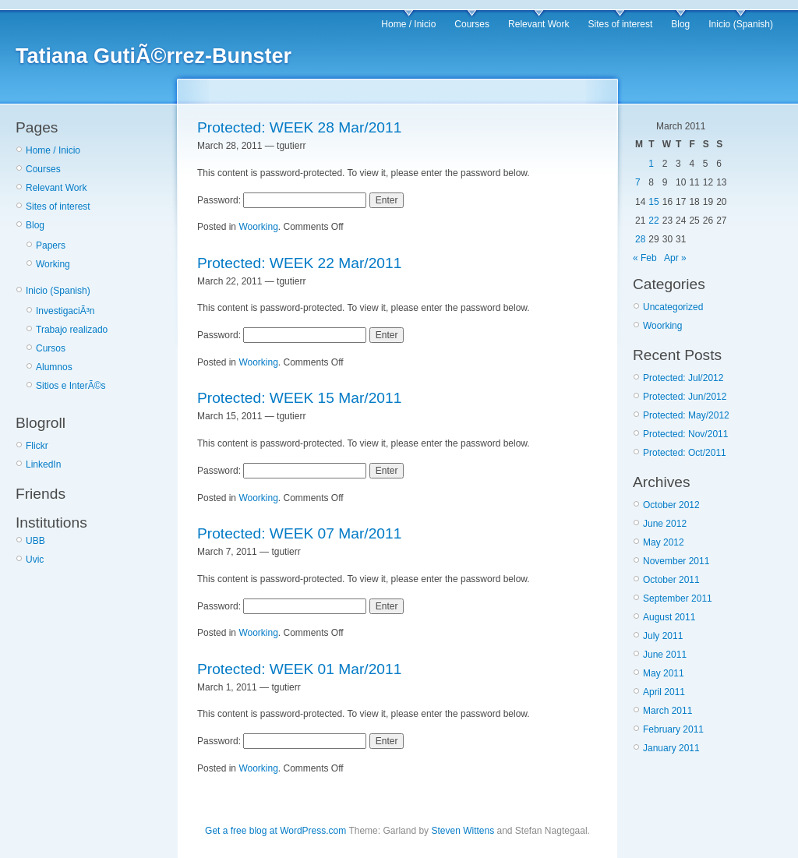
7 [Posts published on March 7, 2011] (638, 182)
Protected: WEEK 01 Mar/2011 (299, 669)
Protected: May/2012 (686, 415)
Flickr (37, 445)
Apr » (675, 257)
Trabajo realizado (72, 329)
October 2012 (671, 505)
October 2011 (671, 579)
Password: (281, 200)
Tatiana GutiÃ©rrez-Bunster (153, 56)
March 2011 (667, 710)
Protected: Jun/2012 (684, 396)
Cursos (50, 348)
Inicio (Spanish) (740, 24)
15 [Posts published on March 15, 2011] (653, 201)
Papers (50, 245)
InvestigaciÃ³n (65, 310)
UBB (35, 540)
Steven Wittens (462, 830)
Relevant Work (538, 24)
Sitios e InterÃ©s (71, 385)
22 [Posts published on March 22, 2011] (653, 220)
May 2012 (663, 542)
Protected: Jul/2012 (683, 378)
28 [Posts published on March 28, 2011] (640, 239)
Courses (471, 24)
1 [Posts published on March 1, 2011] (651, 163)
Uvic (35, 559)
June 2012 (665, 523)
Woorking (257, 226)
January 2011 (671, 748)
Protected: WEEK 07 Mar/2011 (299, 533)
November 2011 (676, 561)
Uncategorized (673, 307)
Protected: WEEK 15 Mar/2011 (299, 398)
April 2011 (664, 692)
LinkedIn (43, 464)
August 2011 (669, 617)
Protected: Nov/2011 (685, 434)
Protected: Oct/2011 (684, 452)
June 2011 (665, 654)
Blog (680, 24)
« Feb (645, 257)
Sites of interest (620, 24)
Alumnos (54, 367)
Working (53, 264)
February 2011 (673, 729)
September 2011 (677, 598)
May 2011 (663, 673)
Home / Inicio (408, 24)
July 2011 (663, 635)
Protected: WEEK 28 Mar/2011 (299, 127)
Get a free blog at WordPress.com (275, 830)
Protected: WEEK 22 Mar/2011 (299, 263)
